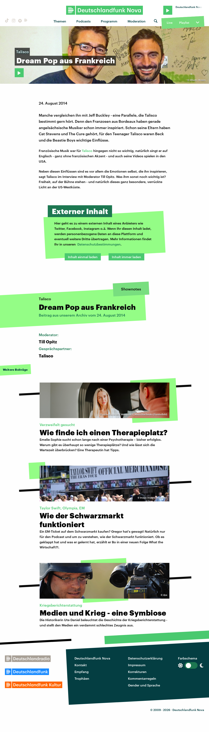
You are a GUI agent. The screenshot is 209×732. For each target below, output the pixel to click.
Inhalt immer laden (126, 257)
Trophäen (81, 678)
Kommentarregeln (142, 678)
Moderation (137, 21)
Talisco (87, 151)
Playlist (184, 22)
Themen (59, 21)
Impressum (137, 665)
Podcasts (83, 21)
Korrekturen (137, 672)
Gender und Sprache (144, 685)
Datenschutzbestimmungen (99, 244)
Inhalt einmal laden (83, 257)
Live (169, 22)
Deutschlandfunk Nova (92, 658)
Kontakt (80, 665)
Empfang (81, 672)
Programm (109, 21)
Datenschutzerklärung (145, 658)
